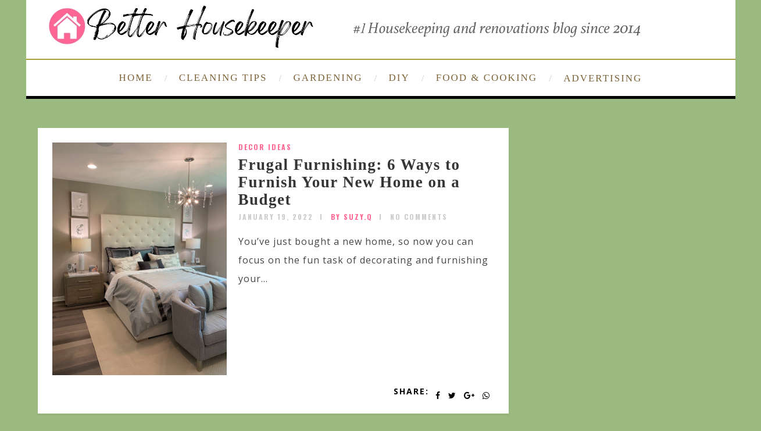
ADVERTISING (602, 78)
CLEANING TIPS (223, 77)
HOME (136, 77)
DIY (399, 77)
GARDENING (327, 77)
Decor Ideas (265, 147)
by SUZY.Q (352, 217)
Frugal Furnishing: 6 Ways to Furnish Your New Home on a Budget (349, 182)
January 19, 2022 (275, 217)
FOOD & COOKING (486, 77)
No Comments (419, 217)
